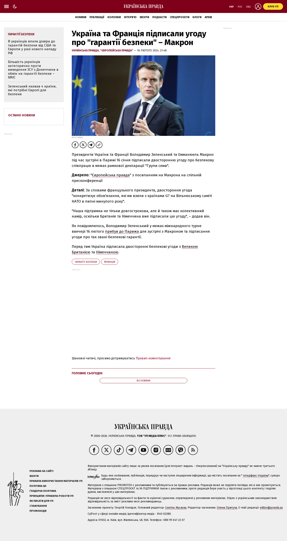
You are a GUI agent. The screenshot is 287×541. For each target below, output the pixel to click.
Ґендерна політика (42, 490)
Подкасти (159, 17)
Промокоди (37, 510)
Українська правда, (86, 50)
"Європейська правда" (117, 50)
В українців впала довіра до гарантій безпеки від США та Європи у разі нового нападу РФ (32, 47)
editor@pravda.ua (271, 507)
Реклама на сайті (41, 470)
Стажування (38, 505)
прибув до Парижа (122, 231)
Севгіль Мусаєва (175, 507)
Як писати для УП (41, 500)
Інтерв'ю (130, 17)
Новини (80, 17)
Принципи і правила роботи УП (51, 495)
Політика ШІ (37, 485)
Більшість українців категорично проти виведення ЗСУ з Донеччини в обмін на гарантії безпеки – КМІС (33, 69)
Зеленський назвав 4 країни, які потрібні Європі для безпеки (32, 90)
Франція (109, 261)
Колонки (114, 17)
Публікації (96, 17)
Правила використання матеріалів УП (56, 480)
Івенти (144, 17)
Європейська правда (111, 175)
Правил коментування (153, 358)
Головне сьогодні (87, 373)
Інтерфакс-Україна (255, 475)
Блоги (197, 17)
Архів (208, 17)
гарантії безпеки (86, 261)
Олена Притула (227, 507)
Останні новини (21, 115)
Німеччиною (107, 252)
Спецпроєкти (179, 17)
